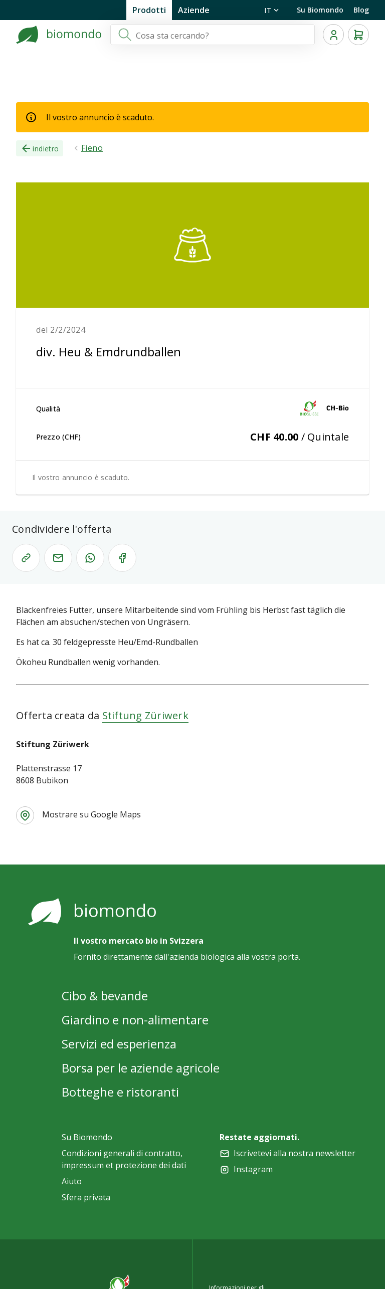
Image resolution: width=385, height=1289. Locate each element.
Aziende (194, 10)
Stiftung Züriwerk (145, 715)
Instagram (253, 1169)
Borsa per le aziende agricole (141, 1067)
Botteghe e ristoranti (120, 1092)
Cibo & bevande (105, 995)
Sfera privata (86, 1197)
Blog (361, 10)
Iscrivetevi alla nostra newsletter (294, 1153)
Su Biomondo (320, 10)
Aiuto (72, 1181)
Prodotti (149, 10)
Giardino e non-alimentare (135, 1019)
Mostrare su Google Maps (91, 814)
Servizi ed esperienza (119, 1043)
